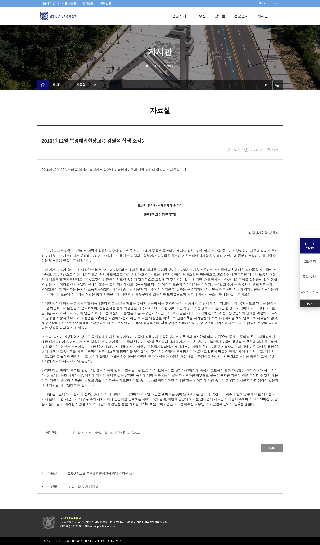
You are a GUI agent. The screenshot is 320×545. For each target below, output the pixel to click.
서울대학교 (48, 3)
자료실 (170, 65)
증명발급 (106, 3)
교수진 (200, 16)
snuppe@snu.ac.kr (104, 526)
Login (276, 3)
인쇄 (277, 85)
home (43, 85)
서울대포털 (69, 3)
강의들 (220, 16)
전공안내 (241, 16)
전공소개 (179, 16)
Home (262, 3)
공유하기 (267, 85)
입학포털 (88, 3)
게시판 (262, 16)
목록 (272, 448)
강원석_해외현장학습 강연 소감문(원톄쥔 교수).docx (108, 432)
